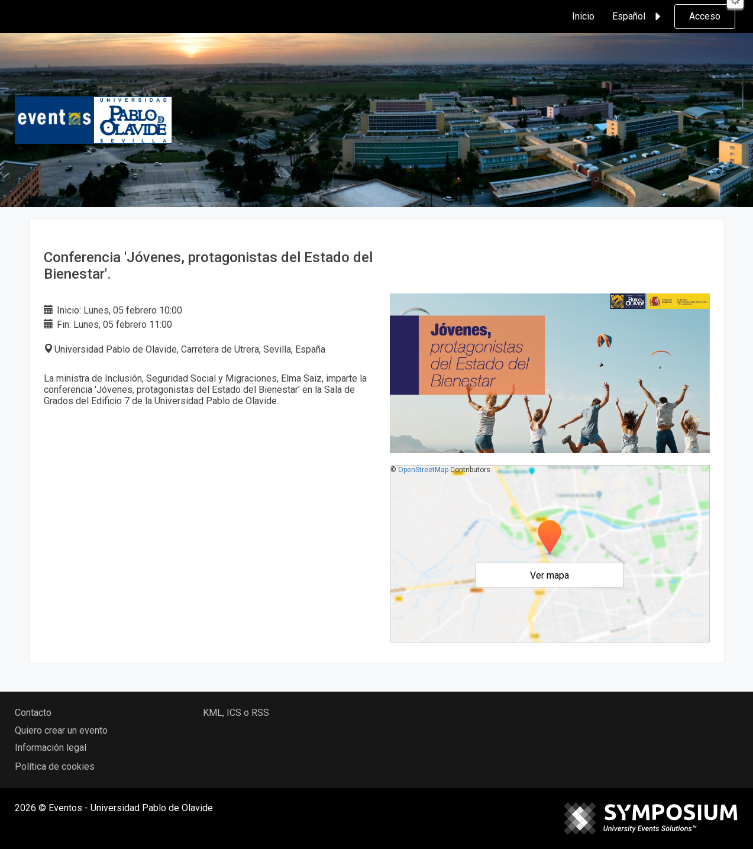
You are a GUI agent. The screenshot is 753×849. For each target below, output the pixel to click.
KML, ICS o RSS (236, 712)
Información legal (50, 747)
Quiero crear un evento (61, 730)
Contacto (33, 712)
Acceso (704, 16)
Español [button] (638, 16)
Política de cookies (55, 766)
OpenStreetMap (423, 470)
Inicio (583, 16)
